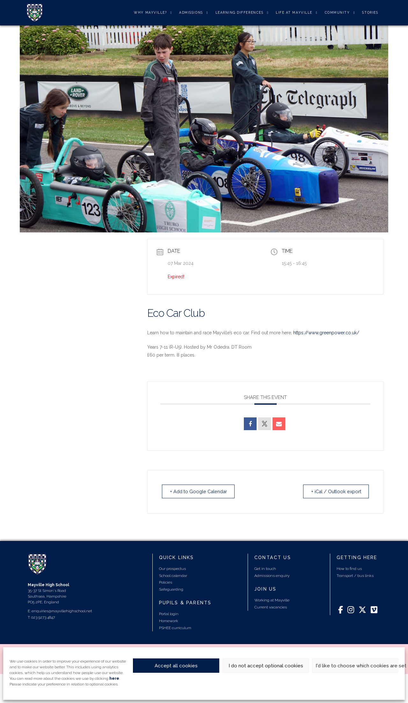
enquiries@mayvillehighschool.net (62, 611)
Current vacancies (270, 607)
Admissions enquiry (271, 575)
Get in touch (265, 569)
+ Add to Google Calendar (201, 491)
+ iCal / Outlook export (333, 491)
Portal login (168, 614)
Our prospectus (172, 569)
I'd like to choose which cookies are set (357, 666)
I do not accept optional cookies (266, 666)
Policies (165, 582)
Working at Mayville (271, 600)
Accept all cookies (176, 666)
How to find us (349, 569)
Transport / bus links (355, 575)
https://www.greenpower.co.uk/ (326, 332)
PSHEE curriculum (175, 628)
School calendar (173, 575)
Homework (168, 621)
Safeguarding (171, 589)
